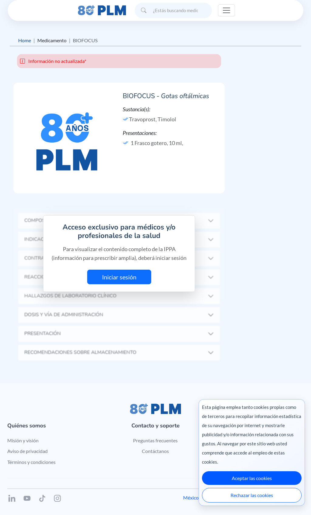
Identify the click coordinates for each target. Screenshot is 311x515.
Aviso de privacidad (27, 451)
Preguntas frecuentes (155, 440)
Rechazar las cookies (252, 495)
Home (24, 40)
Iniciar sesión (119, 277)
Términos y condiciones (31, 462)
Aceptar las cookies (252, 478)
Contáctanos (155, 451)
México (191, 497)
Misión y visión (23, 440)
